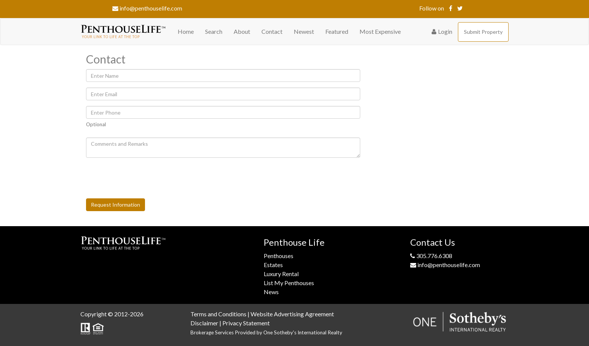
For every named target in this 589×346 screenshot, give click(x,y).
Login (442, 31)
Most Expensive (380, 31)
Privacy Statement (246, 322)
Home (186, 31)
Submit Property (483, 32)
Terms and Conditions (218, 313)
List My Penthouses (289, 282)
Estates (273, 264)
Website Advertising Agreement (292, 313)
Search (213, 31)
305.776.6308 (431, 255)
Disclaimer (204, 322)
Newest (304, 31)
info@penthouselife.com (147, 8)
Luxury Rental (281, 273)
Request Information (115, 204)
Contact (271, 31)
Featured (336, 31)
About (242, 31)
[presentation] (143, 178)
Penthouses (278, 255)
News (271, 291)
